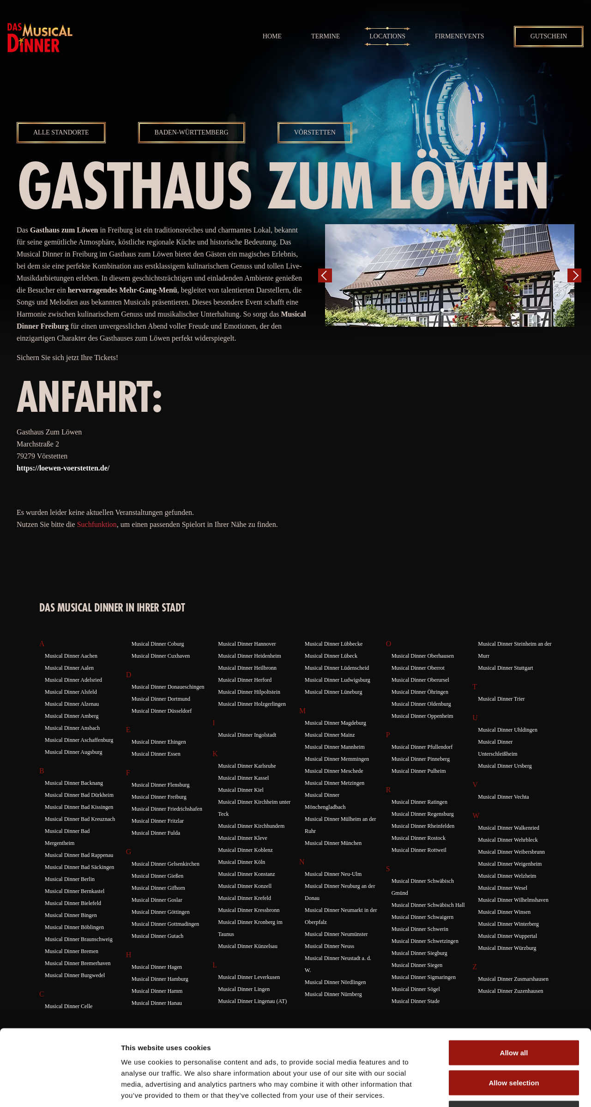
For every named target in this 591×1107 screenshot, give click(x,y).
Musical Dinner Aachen (71, 656)
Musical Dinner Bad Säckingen (79, 867)
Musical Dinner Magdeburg (335, 723)
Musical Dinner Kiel (241, 790)
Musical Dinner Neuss (329, 946)
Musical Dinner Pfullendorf (422, 747)
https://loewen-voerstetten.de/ (63, 468)
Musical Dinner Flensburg (161, 785)
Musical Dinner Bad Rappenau (79, 855)
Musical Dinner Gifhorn (158, 888)
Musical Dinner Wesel (502, 888)
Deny (514, 1046)
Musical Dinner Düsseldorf (162, 711)
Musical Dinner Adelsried (73, 680)
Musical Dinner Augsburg (73, 752)
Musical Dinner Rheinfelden (423, 826)
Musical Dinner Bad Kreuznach (80, 819)
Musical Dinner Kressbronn (248, 910)
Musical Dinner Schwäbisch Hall (428, 905)
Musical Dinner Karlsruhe (247, 766)
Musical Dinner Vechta (503, 797)
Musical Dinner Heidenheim (249, 656)
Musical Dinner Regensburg (423, 814)
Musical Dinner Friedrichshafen (167, 809)
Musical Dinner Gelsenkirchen (165, 864)
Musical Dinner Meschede (334, 771)
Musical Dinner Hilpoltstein (249, 692)
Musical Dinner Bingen (71, 915)
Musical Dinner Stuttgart (505, 668)
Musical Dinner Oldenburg (421, 704)
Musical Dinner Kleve (242, 838)
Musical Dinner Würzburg (507, 948)
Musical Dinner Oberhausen (423, 656)
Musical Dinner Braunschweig (79, 939)
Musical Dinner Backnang (74, 783)
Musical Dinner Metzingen (334, 783)
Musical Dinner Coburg (158, 644)
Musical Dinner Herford (244, 680)
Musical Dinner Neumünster (336, 934)
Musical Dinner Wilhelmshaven (513, 900)
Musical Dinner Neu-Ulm (333, 874)
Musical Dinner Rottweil (419, 850)
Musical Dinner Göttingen (161, 912)
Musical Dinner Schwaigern (423, 917)
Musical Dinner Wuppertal (507, 936)
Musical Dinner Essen (156, 754)
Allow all (514, 986)
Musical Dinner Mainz (330, 735)
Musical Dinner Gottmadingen (165, 924)
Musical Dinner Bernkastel (74, 891)
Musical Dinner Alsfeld (71, 692)
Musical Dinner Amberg (71, 716)
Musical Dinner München (333, 843)
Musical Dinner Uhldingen (507, 730)
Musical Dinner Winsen (504, 912)
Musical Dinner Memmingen (337, 759)
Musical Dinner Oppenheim (422, 716)
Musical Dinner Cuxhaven (161, 656)
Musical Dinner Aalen (69, 668)
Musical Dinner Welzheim (507, 876)
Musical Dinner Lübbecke (333, 644)
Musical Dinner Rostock (419, 838)
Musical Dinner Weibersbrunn (511, 852)
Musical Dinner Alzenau (72, 704)
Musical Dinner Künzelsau (247, 946)
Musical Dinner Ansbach (72, 728)
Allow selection (513, 1016)
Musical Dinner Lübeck (331, 656)
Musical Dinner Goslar (157, 900)
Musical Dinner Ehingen (159, 742)
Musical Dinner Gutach (158, 936)
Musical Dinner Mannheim (335, 747)
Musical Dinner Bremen (71, 951)
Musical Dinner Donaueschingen (168, 687)
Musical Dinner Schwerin (420, 929)
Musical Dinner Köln (241, 862)
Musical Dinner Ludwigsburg (337, 680)
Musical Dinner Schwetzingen (425, 941)
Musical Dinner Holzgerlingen (252, 704)
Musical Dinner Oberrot (418, 668)
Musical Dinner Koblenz (245, 850)
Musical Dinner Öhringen (420, 692)
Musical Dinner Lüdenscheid (337, 668)
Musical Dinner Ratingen (419, 802)
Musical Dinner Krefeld (244, 898)
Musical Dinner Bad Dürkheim (79, 795)
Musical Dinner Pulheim (419, 771)
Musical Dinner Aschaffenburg (79, 740)
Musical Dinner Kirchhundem (251, 826)
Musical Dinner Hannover (247, 644)
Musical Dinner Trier (501, 699)
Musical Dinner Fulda (156, 833)
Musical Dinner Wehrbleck (507, 840)
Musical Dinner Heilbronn (247, 668)
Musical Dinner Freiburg (159, 797)
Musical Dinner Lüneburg (333, 692)
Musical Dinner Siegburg (419, 953)
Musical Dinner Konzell (244, 886)
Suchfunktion (97, 524)
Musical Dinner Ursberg (504, 766)
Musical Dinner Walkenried (508, 828)
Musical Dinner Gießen (158, 876)
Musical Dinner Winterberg (508, 924)
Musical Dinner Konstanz (246, 874)
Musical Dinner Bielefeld (73, 903)
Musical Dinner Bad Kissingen (79, 807)
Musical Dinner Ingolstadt (247, 735)
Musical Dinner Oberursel (420, 680)
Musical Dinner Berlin (70, 879)
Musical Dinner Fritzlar (158, 821)
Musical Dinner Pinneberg (421, 759)
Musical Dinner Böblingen (74, 927)
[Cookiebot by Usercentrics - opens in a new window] (59, 1089)
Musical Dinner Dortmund (161, 699)
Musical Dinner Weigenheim (510, 864)
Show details (484, 1089)
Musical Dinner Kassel (243, 778)
